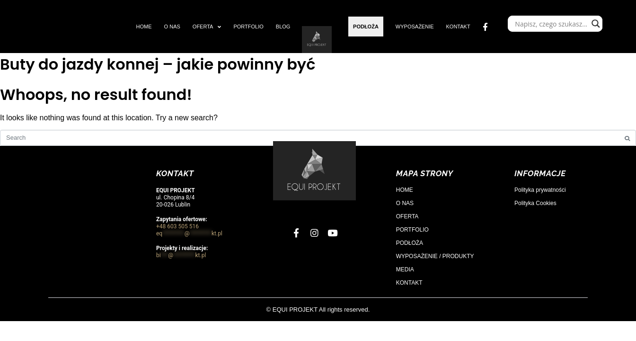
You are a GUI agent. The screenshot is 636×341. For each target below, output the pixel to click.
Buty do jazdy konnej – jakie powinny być (157, 64)
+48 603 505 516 (177, 226)
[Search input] (551, 23)
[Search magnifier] (595, 23)
